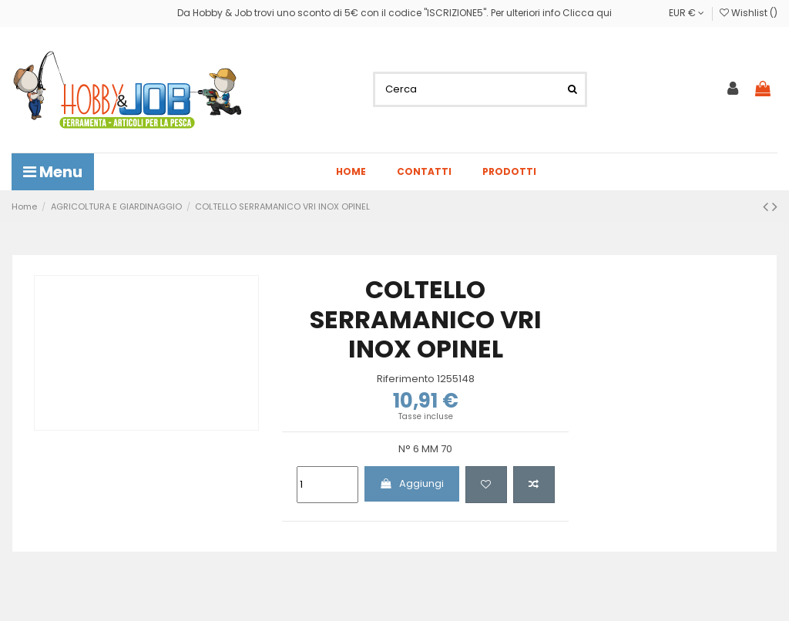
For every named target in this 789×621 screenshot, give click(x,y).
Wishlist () (748, 12)
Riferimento (406, 379)
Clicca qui (587, 12)
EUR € (686, 12)
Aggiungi (411, 483)
